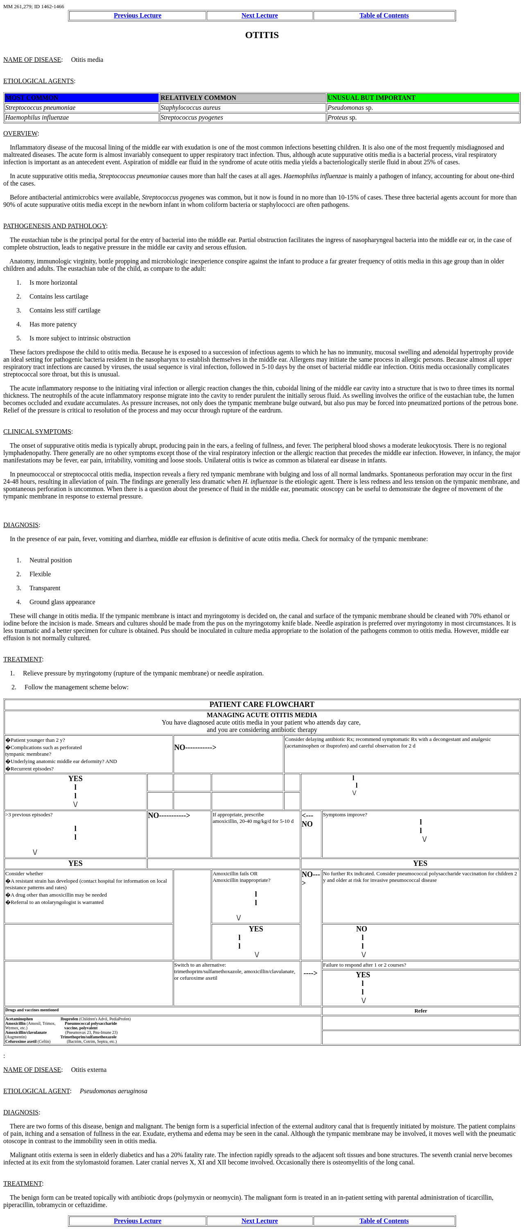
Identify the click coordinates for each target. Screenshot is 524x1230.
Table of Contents (384, 15)
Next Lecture (260, 15)
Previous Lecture (137, 15)
